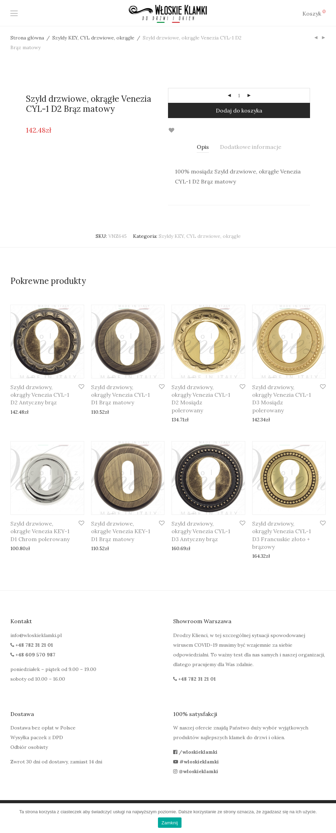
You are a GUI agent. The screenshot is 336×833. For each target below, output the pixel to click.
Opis (203, 146)
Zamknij (169, 822)
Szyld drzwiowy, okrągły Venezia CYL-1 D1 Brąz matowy (120, 395)
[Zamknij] (327, 818)
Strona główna (27, 38)
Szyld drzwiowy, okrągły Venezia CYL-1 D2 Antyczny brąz (39, 395)
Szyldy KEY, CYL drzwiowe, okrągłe (93, 38)
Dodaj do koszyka (239, 110)
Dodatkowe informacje (250, 146)
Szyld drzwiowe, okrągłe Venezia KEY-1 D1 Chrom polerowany (40, 531)
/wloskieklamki (195, 752)
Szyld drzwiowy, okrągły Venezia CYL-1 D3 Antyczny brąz (200, 531)
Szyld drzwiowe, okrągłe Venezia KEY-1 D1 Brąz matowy (120, 531)
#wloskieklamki (196, 762)
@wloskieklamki (195, 771)
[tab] (203, 147)
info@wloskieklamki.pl (36, 635)
